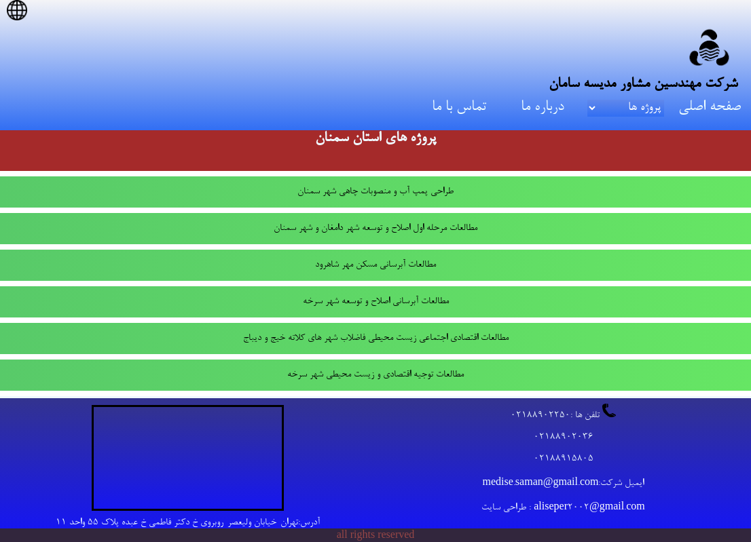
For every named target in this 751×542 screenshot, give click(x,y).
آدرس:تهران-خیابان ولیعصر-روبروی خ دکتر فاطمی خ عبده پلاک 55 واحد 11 (188, 523)
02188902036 (563, 437)
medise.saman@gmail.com (541, 483)
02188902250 (540, 415)
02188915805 (563, 459)
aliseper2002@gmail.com (589, 508)
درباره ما (542, 107)
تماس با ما (459, 107)
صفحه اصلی (709, 107)
